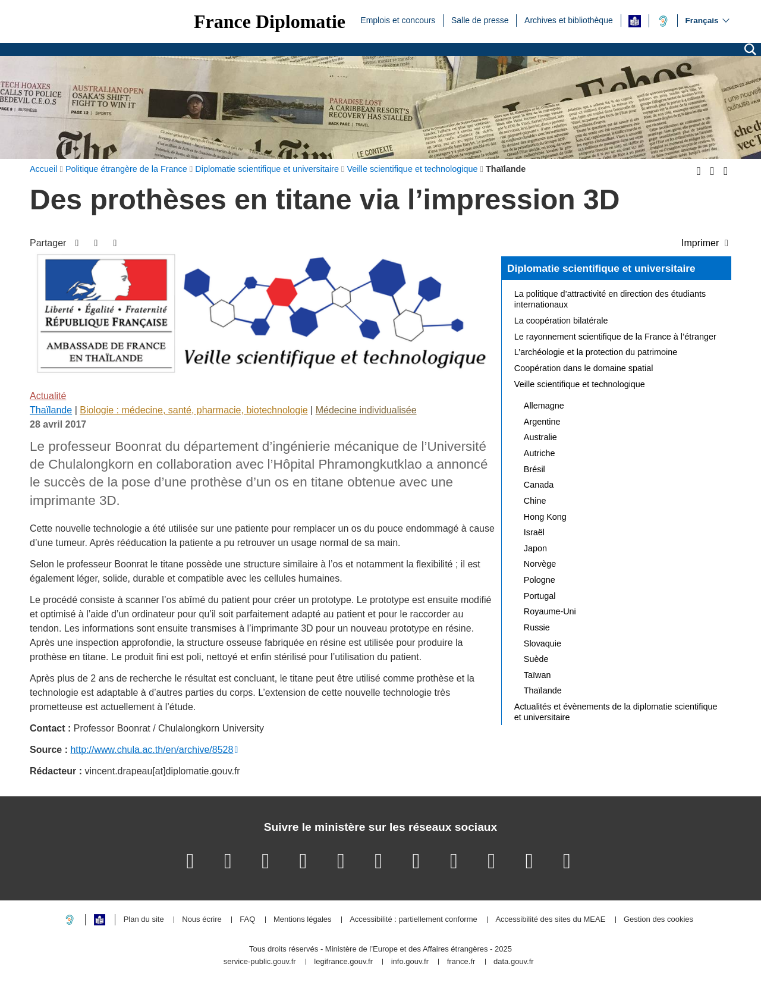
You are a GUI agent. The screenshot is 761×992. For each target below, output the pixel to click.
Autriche (539, 453)
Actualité (48, 396)
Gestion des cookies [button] (658, 919)
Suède (536, 659)
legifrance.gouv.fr (343, 962)
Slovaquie (542, 643)
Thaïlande (51, 410)
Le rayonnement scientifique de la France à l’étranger (615, 336)
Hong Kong (545, 517)
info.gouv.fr (410, 962)
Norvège (540, 564)
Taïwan (537, 675)
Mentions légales (302, 919)
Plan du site (144, 919)
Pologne (539, 580)
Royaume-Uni (550, 611)
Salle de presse (480, 19)
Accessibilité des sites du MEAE (550, 919)
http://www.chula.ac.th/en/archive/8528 (151, 750)
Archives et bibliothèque (568, 19)
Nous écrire (201, 919)
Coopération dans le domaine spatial (583, 368)
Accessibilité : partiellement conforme (413, 919)
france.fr (461, 962)
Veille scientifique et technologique (579, 384)
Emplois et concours (397, 19)
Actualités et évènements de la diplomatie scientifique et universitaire (616, 712)
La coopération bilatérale (561, 320)
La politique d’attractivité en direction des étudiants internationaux (610, 299)
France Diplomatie (269, 21)
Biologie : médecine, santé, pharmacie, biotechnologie (193, 410)
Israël (534, 532)
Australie (540, 437)
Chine (535, 501)
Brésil (534, 469)
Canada (539, 484)
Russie (537, 627)
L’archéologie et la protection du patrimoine (595, 352)
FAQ (247, 919)
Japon (535, 548)
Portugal (540, 596)
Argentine (542, 421)
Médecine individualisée (366, 410)
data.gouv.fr (513, 962)
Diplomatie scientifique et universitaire (601, 268)
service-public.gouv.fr (260, 962)
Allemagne (544, 405)
